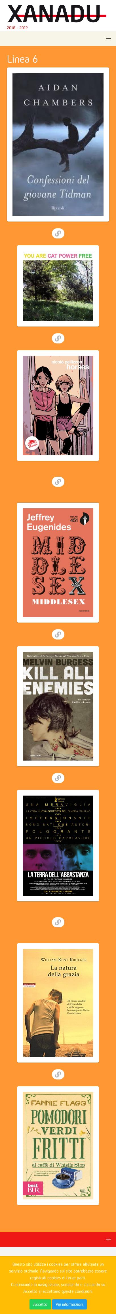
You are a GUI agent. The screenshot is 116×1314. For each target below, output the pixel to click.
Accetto (40, 1304)
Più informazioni (69, 1304)
